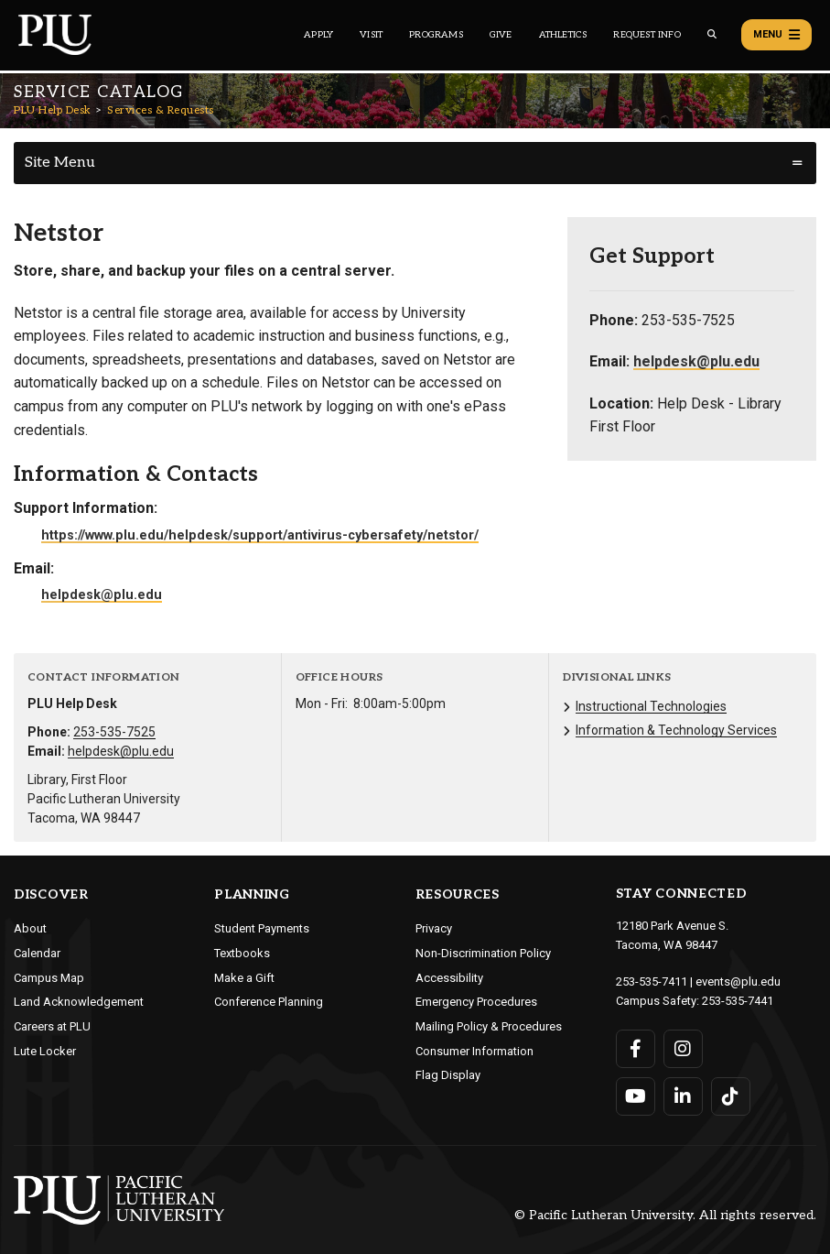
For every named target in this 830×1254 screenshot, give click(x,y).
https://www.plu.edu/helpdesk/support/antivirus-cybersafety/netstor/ (260, 535)
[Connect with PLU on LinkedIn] (683, 1096)
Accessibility (449, 978)
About (30, 928)
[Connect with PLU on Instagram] (683, 1049)
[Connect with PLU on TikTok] (730, 1096)
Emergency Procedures (476, 1002)
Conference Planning (268, 1002)
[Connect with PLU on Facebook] (635, 1049)
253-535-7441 (737, 1001)
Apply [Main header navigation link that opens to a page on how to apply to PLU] (318, 34)
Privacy (433, 928)
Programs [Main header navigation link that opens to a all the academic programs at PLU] (436, 34)
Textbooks (242, 953)
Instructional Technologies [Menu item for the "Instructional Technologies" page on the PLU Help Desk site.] (651, 706)
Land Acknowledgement (79, 1002)
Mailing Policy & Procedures (488, 1026)
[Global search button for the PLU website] (712, 34)
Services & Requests (160, 110)
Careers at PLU (52, 1026)
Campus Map (49, 978)
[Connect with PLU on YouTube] (635, 1096)
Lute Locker (45, 1051)
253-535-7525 (114, 732)
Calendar (37, 953)
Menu (776, 34)
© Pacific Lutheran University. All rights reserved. (665, 1216)
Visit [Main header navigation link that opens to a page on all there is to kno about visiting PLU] (371, 34)
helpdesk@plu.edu (101, 595)
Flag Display (447, 1075)
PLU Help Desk (53, 110)
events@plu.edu (738, 981)
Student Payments (261, 928)
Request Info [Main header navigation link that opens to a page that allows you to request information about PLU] (646, 34)
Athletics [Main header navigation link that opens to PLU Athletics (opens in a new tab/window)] (563, 34)
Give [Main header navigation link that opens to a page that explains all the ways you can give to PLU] (501, 34)
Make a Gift (244, 978)
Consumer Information (474, 1051)
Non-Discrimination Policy (483, 953)
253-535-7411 (651, 981)
